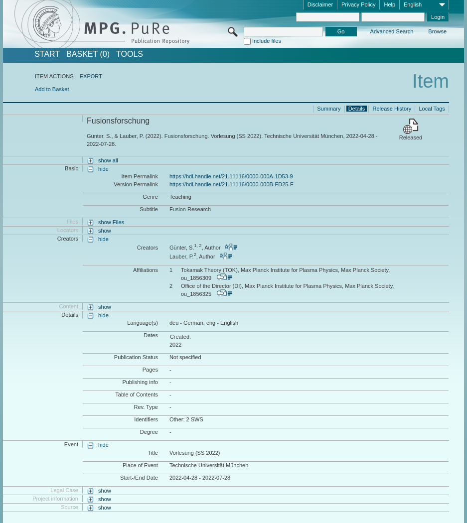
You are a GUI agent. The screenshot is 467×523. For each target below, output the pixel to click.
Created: (180, 337)
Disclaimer (320, 4)
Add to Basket (52, 89)
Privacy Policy (358, 4)
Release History (392, 109)
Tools (129, 54)
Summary (328, 109)
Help (389, 4)
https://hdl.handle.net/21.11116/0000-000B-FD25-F (231, 184)
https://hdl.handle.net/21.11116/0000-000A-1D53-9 (231, 176)
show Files (111, 222)
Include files (266, 41)
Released (410, 137)
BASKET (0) (88, 54)
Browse (437, 31)
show (104, 231)
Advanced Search (392, 31)
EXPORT (91, 76)
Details (356, 109)
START (47, 54)
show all (108, 160)
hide (103, 169)
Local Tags (432, 109)
